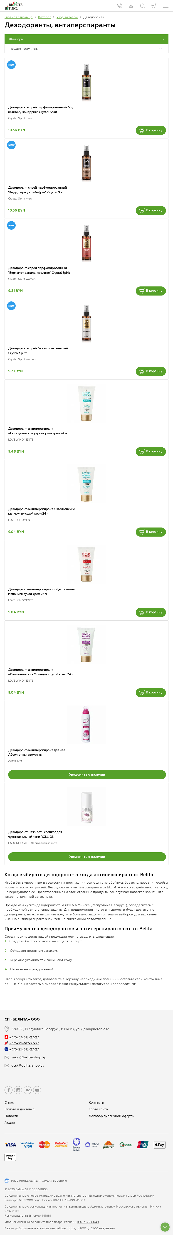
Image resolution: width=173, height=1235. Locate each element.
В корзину (150, 130)
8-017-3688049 (88, 1222)
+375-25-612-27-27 (22, 1049)
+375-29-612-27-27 (22, 1043)
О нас (9, 1102)
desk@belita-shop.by (27, 1065)
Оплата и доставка (20, 1109)
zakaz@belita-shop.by (28, 1057)
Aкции (10, 1122)
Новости (11, 1116)
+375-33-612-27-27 (22, 1037)
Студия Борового (54, 1180)
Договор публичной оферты (111, 1116)
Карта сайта (98, 1109)
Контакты (96, 1102)
